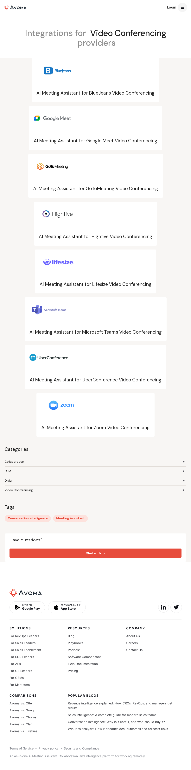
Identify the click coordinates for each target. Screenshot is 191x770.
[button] (182, 7)
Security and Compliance (81, 748)
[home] (15, 7)
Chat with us (95, 553)
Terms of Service (21, 748)
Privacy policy (49, 748)
